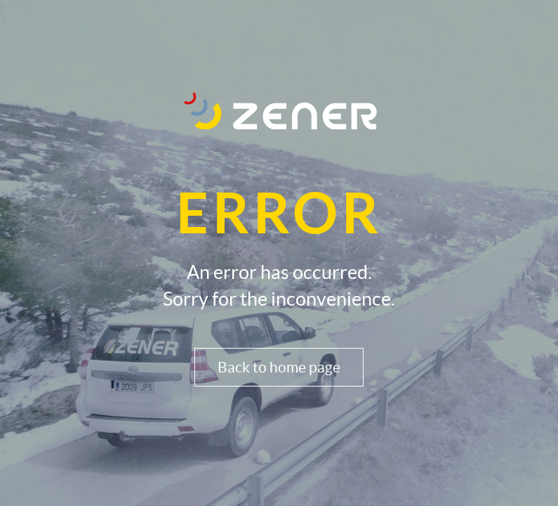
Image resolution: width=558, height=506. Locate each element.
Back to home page (279, 367)
